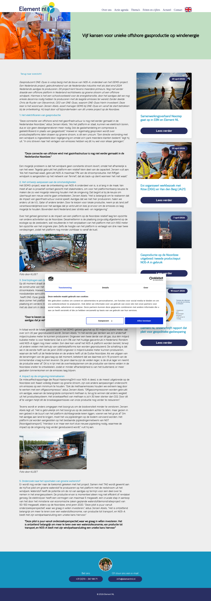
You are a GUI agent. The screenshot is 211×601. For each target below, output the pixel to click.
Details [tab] (105, 288)
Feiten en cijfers (151, 9)
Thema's (135, 9)
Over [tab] (146, 288)
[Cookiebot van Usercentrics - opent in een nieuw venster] (151, 279)
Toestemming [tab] (65, 288)
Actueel (167, 9)
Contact (178, 9)
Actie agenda (121, 9)
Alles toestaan (144, 321)
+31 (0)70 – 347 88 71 (86, 579)
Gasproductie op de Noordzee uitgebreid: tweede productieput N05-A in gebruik (160, 258)
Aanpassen (105, 321)
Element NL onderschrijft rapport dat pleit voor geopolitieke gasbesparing (163, 330)
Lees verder (164, 130)
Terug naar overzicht (30, 74)
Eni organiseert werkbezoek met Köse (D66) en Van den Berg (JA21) (162, 187)
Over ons (107, 9)
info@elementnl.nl (126, 579)
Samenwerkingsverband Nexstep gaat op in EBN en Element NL (161, 118)
